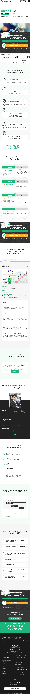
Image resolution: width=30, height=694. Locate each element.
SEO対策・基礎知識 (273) (20, 667)
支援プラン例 (15, 62)
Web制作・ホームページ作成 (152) (22, 669)
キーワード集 (21, 660)
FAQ (23, 62)
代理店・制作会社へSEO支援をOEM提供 (20, 640)
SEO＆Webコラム (18, 664)
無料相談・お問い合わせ (15, 618)
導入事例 (3, 663)
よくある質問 (4, 668)
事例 (15, 60)
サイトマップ (4, 671)
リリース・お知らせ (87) (20, 674)
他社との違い (6, 60)
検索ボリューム (21, 657)
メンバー (6, 62)
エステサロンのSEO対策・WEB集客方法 (23, 60)
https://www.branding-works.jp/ (15, 647)
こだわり (3, 666)
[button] (1, 33)
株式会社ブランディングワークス (13, 693)
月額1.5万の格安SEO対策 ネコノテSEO (7, 661)
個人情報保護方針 (5, 673)
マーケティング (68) (20, 672)
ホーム (3, 655)
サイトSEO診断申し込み (19, 662)
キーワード (21, 659)
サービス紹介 (5, 657)
